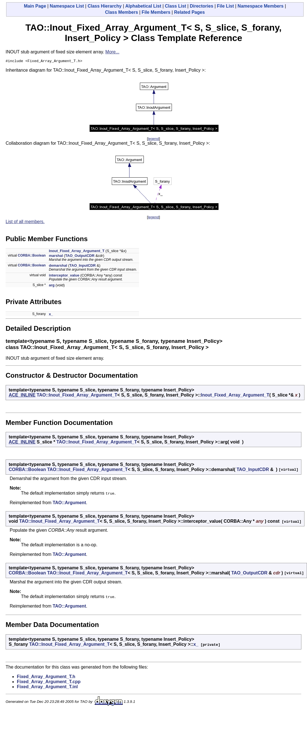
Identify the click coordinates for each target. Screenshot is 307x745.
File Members (156, 12)
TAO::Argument (69, 503)
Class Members (121, 12)
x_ (51, 315)
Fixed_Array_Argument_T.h (46, 677)
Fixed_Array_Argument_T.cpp (49, 682)
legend (153, 139)
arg (51, 286)
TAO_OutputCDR (79, 256)
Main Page (35, 6)
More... (112, 51)
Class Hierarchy (105, 6)
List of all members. (25, 222)
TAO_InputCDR (82, 266)
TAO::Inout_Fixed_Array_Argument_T (77, 395)
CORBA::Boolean (32, 256)
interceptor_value (64, 276)
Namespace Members (261, 6)
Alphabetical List (143, 6)
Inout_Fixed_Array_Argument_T (76, 252)
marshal (56, 256)
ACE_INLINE (22, 395)
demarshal (58, 266)
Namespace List (67, 6)
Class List (175, 6)
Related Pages (189, 12)
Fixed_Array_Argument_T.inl (47, 687)
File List (225, 6)
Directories (201, 6)
